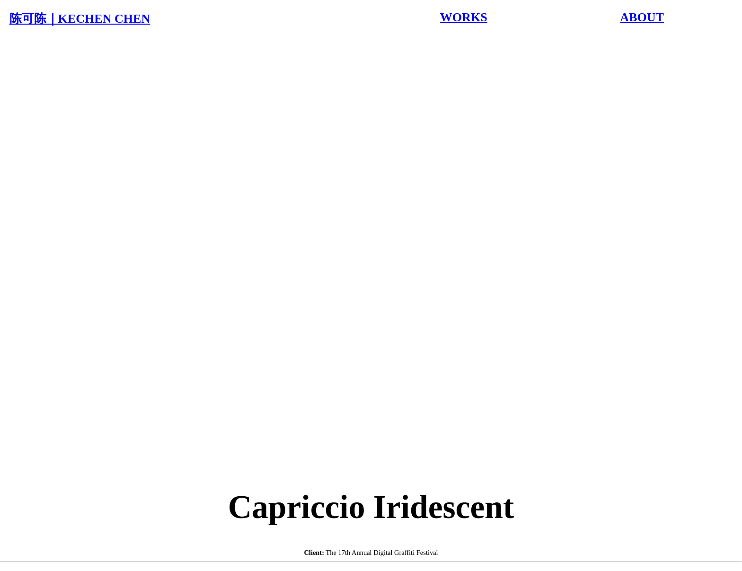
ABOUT (642, 17)
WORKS (463, 17)
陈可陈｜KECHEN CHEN (79, 19)
